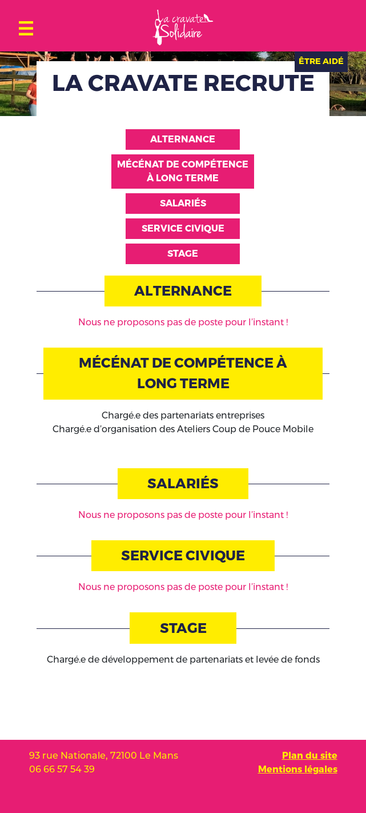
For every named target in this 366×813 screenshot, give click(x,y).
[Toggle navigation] (26, 25)
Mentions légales (297, 769)
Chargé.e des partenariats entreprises (183, 415)
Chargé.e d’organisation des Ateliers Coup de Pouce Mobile (183, 429)
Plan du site (309, 755)
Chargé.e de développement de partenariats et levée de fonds (183, 659)
